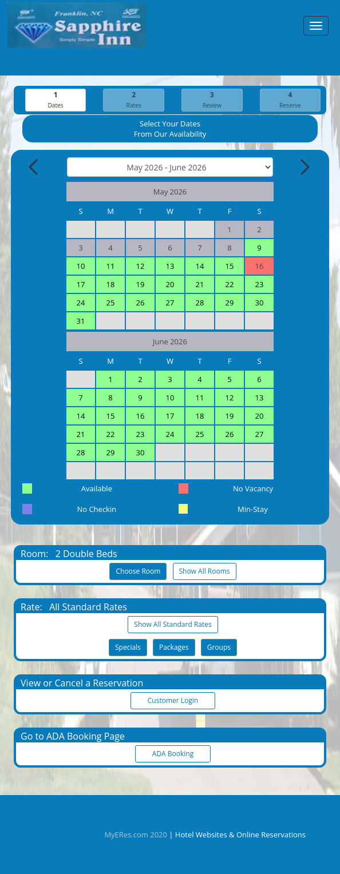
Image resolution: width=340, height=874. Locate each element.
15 (230, 266)
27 (170, 302)
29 (230, 302)
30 (259, 302)
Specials (128, 647)
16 (140, 416)
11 (110, 266)
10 (81, 266)
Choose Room (138, 571)
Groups (219, 647)
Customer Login (173, 700)
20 (170, 284)
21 (200, 284)
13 (170, 266)
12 (140, 266)
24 (81, 302)
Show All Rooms (204, 571)
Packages (174, 647)
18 (110, 284)
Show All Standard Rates (172, 624)
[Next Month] (303, 167)
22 (230, 284)
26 (140, 302)
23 (259, 284)
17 (81, 284)
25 (110, 302)
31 (81, 321)
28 (200, 302)
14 (200, 266)
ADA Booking (172, 753)
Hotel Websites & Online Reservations (240, 834)
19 (140, 284)
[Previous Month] (34, 167)
